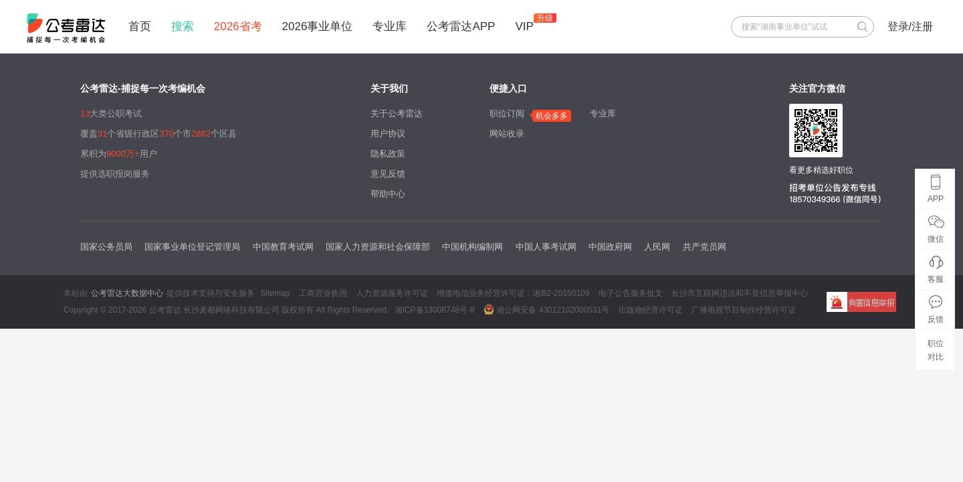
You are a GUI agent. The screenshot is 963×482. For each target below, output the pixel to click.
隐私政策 (387, 154)
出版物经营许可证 (651, 310)
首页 (139, 26)
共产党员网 (704, 247)
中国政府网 (610, 247)
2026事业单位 (317, 26)
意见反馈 (387, 174)
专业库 (389, 26)
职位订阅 (507, 113)
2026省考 (238, 26)
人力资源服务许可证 (392, 293)
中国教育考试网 (283, 247)
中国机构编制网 (472, 247)
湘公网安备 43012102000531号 (546, 309)
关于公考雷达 (396, 113)
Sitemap (275, 293)
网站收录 (507, 134)
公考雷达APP (461, 26)
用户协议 (387, 134)
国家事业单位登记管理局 (192, 247)
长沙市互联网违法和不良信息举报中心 (739, 293)
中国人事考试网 (546, 247)
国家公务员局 (106, 247)
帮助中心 (387, 194)
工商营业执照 (323, 293)
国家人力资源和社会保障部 (378, 247)
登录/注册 (910, 26)
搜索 (182, 26)
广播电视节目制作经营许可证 (743, 310)
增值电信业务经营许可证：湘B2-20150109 (513, 293)
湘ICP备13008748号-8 (435, 310)
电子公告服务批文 (631, 293)
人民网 (657, 247)
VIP (524, 26)
